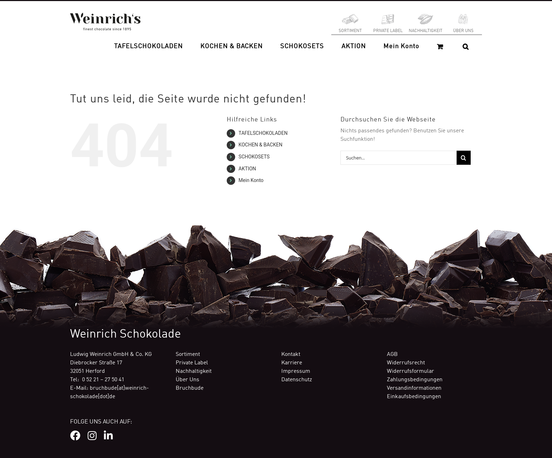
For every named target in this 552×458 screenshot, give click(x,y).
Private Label (192, 363)
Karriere (291, 363)
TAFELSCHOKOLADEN (263, 133)
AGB (392, 354)
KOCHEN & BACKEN (261, 145)
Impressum (295, 371)
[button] (465, 46)
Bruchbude (189, 388)
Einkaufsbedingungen (414, 397)
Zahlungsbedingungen (415, 380)
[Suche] (464, 158)
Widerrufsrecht (406, 363)
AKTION (247, 168)
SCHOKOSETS (254, 156)
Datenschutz (296, 380)
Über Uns (187, 380)
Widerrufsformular (410, 371)
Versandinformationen (414, 388)
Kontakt (290, 354)
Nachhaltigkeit (194, 371)
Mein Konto (251, 180)
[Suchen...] (398, 158)
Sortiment (188, 354)
